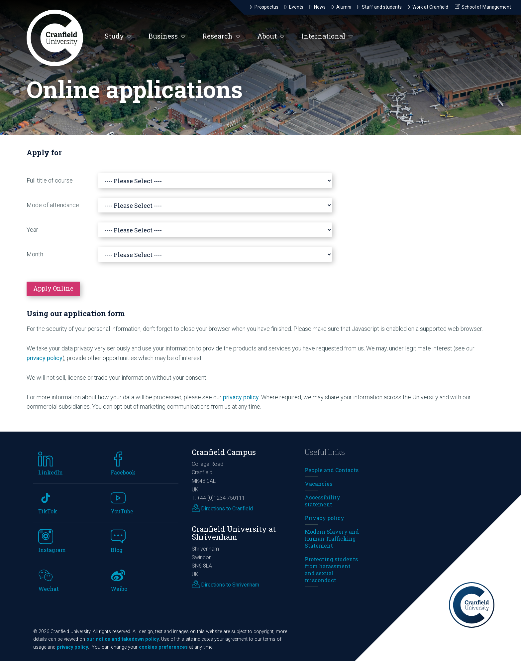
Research (221, 36)
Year (32, 229)
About (271, 36)
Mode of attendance (53, 204)
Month (35, 254)
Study (118, 36)
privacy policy (44, 357)
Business (167, 36)
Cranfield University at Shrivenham (234, 533)
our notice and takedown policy (122, 639)
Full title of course (50, 180)
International (327, 36)
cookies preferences (163, 647)
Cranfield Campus (224, 452)
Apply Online (53, 288)
